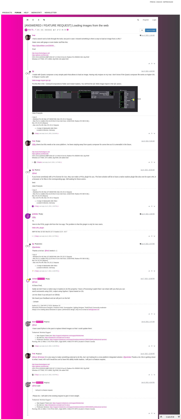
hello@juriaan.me (93, 309)
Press (152, 2)
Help (26, 12)
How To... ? (32, 30)
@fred (34, 173)
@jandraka (38, 244)
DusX (34, 322)
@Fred (37, 170)
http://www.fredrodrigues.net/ (41, 53)
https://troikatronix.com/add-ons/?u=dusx (57, 337)
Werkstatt (36, 12)
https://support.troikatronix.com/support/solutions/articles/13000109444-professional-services (78, 339)
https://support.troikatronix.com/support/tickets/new (68, 335)
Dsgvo (159, 2)
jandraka (35, 214)
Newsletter (51, 12)
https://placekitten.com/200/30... (43, 46)
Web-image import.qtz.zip (41, 80)
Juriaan (34, 278)
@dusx (34, 357)
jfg (33, 71)
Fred (33, 35)
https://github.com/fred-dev (40, 55)
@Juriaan (41, 357)
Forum (18, 12)
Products (7, 12)
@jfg (38, 141)
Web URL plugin (38, 228)
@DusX (39, 353)
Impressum (168, 2)
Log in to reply (150, 30)
